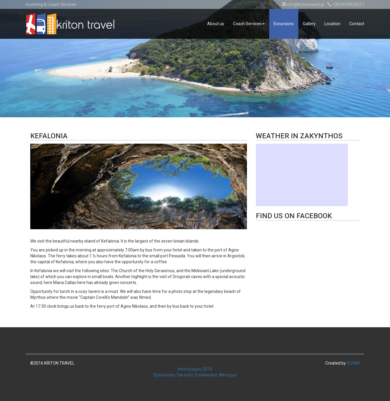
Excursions (284, 23)
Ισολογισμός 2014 (195, 369)
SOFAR (353, 363)
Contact (356, 23)
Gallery (309, 23)
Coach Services (249, 23)
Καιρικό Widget (302, 175)
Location (332, 23)
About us (215, 23)
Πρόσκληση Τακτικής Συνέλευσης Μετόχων (195, 375)
